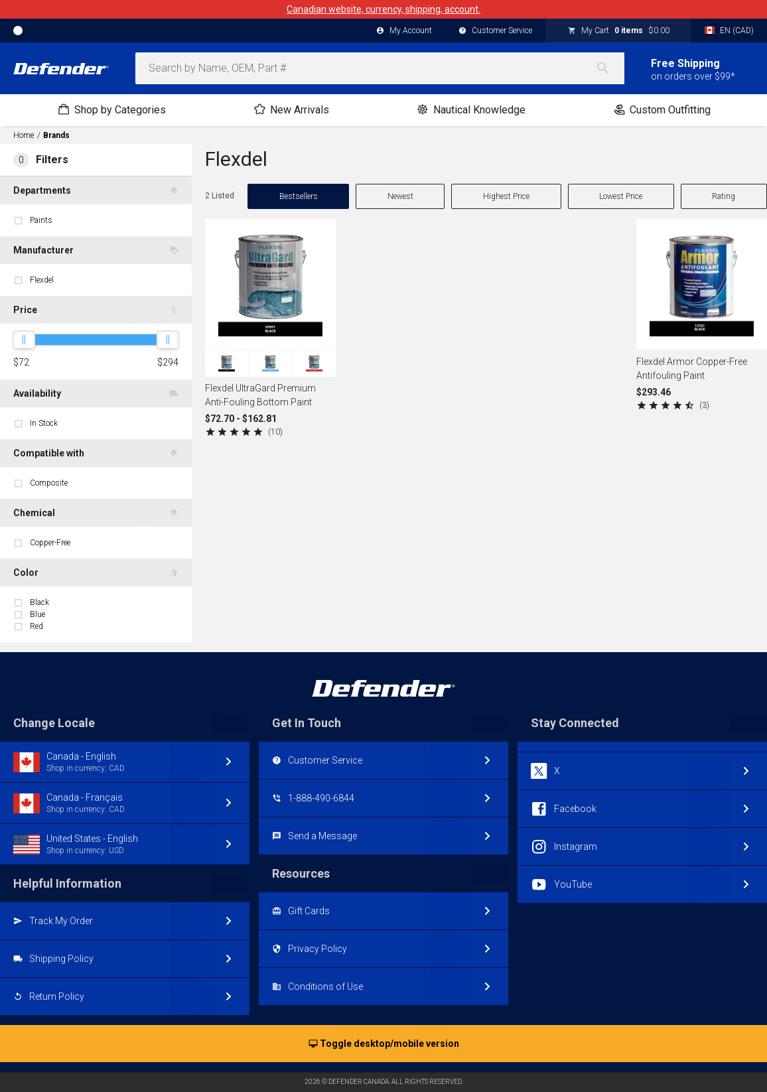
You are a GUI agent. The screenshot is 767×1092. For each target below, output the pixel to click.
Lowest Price (620, 196)
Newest (400, 196)
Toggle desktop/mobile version (384, 1044)
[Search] (609, 68)
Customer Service (495, 31)
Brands (56, 135)
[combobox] (379, 68)
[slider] (24, 339)
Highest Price (506, 196)
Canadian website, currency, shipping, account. (383, 9)
